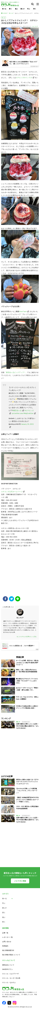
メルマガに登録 (20, 881)
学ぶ (28, 9)
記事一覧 (5, 933)
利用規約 (5, 946)
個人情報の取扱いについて (11, 955)
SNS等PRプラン (7, 969)
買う (10, 9)
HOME (5, 13)
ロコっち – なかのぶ (9, 982)
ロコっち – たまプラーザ (10, 974)
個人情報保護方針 (8, 950)
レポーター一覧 (7, 937)
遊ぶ (16, 9)
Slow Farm (23, 311)
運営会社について (8, 965)
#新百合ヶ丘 (17, 410)
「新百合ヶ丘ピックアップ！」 (15, 372)
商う (34, 9)
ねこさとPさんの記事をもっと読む (27, 636)
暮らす (22, 9)
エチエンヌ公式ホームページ (11, 491)
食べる (4, 9)
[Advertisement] (20, 574)
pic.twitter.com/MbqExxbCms (22, 413)
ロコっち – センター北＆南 (11, 978)
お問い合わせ (6, 941)
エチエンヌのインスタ (24, 77)
